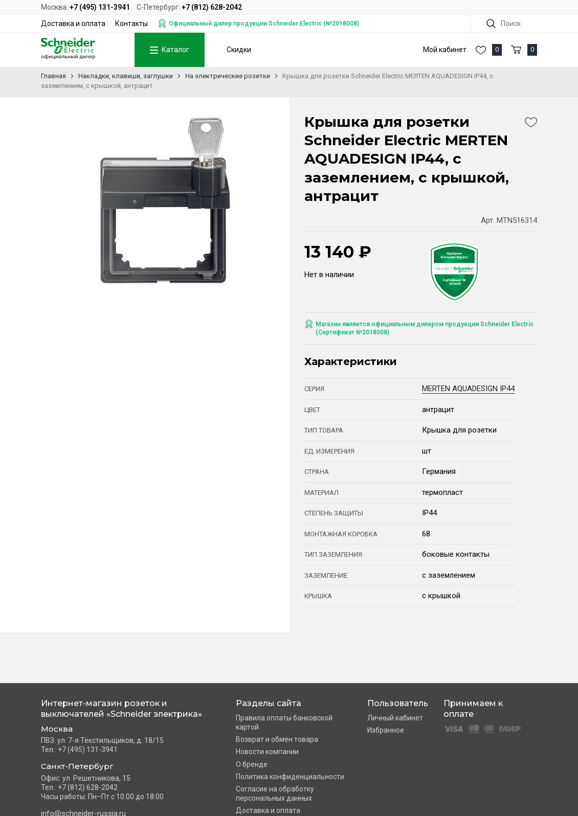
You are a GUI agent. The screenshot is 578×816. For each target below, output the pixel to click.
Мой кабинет (444, 50)
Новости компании (267, 751)
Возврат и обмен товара (277, 739)
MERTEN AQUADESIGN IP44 (468, 388)
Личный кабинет (395, 718)
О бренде (252, 764)
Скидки (239, 50)
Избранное (385, 730)
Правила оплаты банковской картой (284, 722)
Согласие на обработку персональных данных (275, 793)
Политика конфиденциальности (290, 777)
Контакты (131, 23)
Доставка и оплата (73, 23)
